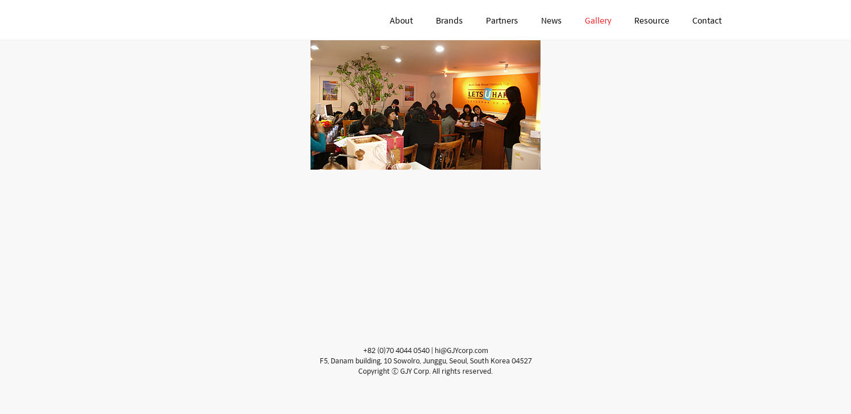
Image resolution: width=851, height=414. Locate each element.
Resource (651, 20)
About (401, 20)
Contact (707, 20)
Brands (449, 20)
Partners (502, 20)
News (551, 20)
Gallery (598, 20)
